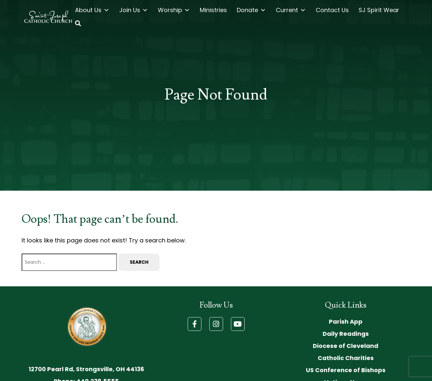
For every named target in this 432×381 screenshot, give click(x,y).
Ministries (213, 10)
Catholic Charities (346, 358)
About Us (92, 10)
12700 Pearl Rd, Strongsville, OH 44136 (86, 369)
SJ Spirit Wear (379, 10)
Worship (174, 10)
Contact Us (332, 10)
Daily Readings (346, 334)
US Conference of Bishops (345, 370)
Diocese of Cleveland (345, 346)
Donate (251, 10)
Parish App (346, 321)
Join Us (133, 10)
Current (291, 10)
